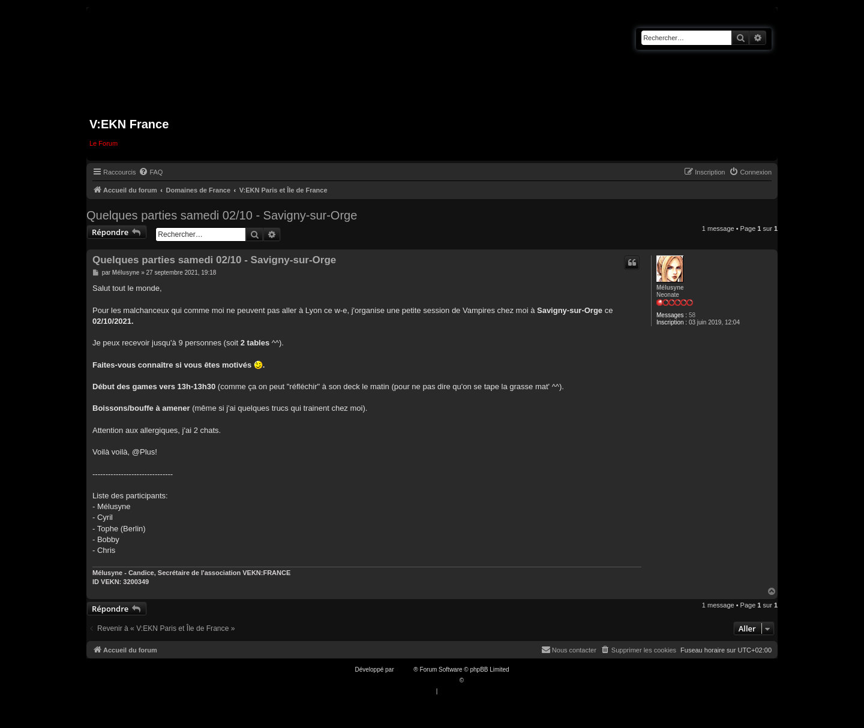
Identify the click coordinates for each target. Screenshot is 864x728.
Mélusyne (670, 287)
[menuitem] (151, 172)
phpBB (404, 669)
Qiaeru (475, 680)
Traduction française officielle (419, 680)
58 (692, 315)
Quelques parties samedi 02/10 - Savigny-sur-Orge (221, 215)
